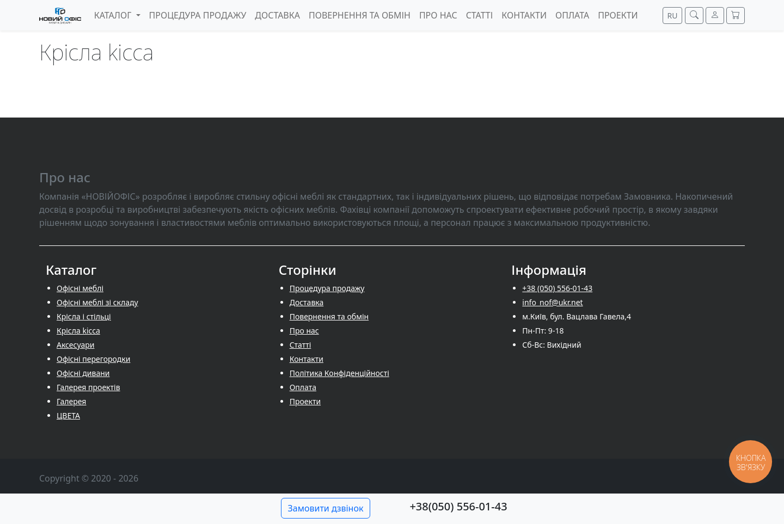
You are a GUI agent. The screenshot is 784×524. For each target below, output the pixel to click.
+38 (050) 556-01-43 (557, 288)
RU (672, 15)
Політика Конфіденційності (339, 373)
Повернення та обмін (329, 316)
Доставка (307, 302)
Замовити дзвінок (326, 508)
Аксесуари (75, 345)
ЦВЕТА (68, 415)
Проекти (305, 401)
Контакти (306, 359)
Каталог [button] (114, 15)
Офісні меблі (80, 288)
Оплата (303, 387)
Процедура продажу (327, 288)
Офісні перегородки (93, 359)
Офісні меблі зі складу (97, 302)
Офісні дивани (83, 373)
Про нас (304, 330)
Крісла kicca (78, 330)
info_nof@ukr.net (552, 302)
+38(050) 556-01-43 (458, 506)
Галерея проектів (88, 387)
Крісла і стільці (84, 316)
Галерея (71, 401)
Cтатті (300, 345)
